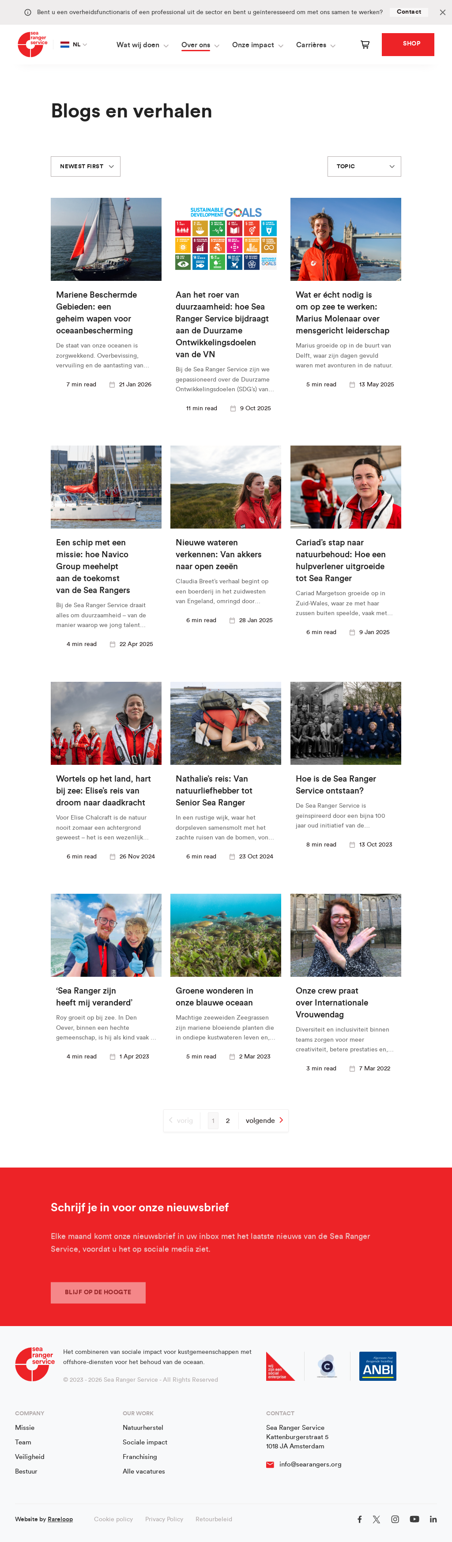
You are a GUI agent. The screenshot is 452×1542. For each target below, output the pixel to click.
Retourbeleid (214, 1519)
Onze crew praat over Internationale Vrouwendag (332, 1003)
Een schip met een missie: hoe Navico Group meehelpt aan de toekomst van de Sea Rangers (93, 567)
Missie (24, 1428)
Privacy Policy (164, 1519)
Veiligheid (30, 1457)
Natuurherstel (143, 1428)
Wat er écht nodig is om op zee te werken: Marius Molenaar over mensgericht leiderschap (342, 313)
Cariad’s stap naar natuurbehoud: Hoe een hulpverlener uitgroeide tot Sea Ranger (341, 561)
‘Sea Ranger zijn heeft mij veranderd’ (94, 997)
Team (23, 1442)
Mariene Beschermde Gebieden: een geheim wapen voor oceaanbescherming (96, 313)
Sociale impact (145, 1442)
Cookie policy (113, 1519)
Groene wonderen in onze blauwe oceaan (214, 997)
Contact (409, 12)
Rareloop (60, 1519)
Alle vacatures (144, 1471)
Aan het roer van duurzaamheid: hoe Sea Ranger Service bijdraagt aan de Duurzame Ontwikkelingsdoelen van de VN (222, 325)
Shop (411, 44)
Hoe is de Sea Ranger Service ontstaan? (336, 785)
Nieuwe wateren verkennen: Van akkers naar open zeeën (219, 555)
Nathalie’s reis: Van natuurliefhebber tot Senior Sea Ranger (214, 791)
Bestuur (26, 1471)
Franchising (140, 1457)
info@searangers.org (310, 1464)
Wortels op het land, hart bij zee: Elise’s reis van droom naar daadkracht (103, 791)
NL (70, 45)
